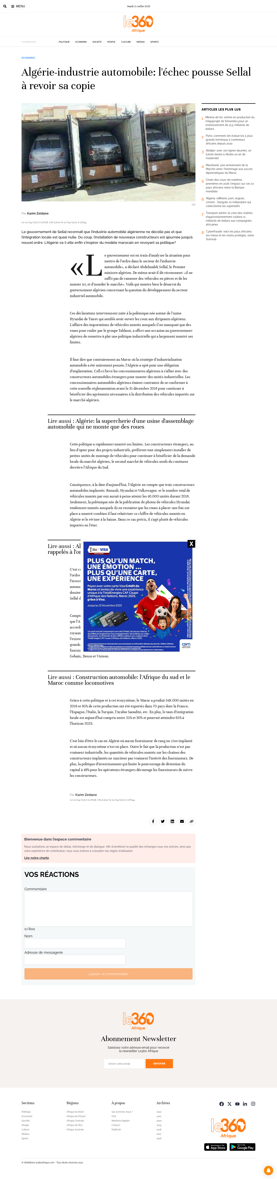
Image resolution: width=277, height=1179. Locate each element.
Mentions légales (121, 1120)
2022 (159, 1112)
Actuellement (29, 42)
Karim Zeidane (38, 213)
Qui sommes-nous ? (122, 1112)
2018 (159, 1129)
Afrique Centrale (75, 1120)
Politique (64, 42)
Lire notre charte (36, 858)
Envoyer (159, 1063)
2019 (159, 1125)
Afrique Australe (75, 1129)
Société (97, 42)
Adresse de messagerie (43, 952)
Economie (81, 42)
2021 (159, 1116)
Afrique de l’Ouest (76, 1116)
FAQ (114, 1116)
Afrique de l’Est (74, 1125)
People (111, 42)
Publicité (116, 1129)
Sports (154, 42)
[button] (268, 1170)
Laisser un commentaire (108, 974)
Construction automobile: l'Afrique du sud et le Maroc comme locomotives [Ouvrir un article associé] (119, 680)
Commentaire (35, 889)
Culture (126, 42)
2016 (159, 1138)
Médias (141, 42)
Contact (116, 1125)
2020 (159, 1120)
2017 (159, 1134)
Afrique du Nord (75, 1112)
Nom (28, 936)
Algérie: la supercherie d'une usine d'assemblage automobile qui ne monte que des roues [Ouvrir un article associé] (121, 423)
